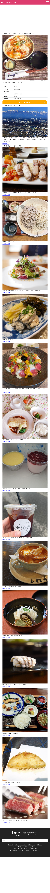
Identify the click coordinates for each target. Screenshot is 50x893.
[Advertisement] (25, 17)
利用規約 (39, 845)
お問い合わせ (31, 845)
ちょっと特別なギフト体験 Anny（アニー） (25, 847)
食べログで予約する (24, 102)
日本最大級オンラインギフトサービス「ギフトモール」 (25, 850)
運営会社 (10, 845)
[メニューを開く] (46, 2)
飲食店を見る (6, 195)
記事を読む (5, 144)
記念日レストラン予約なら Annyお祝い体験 (25, 848)
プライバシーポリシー (21, 845)
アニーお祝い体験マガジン (8, 2)
